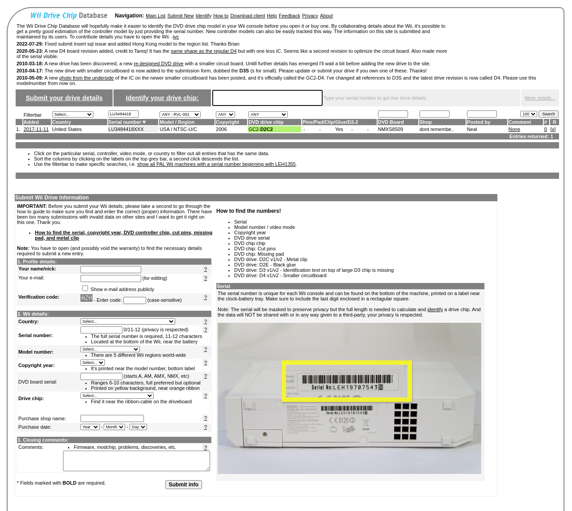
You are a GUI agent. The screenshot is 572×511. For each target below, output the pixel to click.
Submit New (180, 15)
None (514, 129)
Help (272, 15)
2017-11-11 (36, 129)
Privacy (310, 15)
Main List (155, 15)
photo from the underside (86, 77)
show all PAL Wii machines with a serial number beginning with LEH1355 (216, 164)
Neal (472, 129)
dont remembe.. (437, 129)
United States (67, 129)
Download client (247, 15)
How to (220, 15)
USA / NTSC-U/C (178, 129)
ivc (176, 36)
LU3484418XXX (126, 129)
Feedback (289, 15)
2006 (221, 129)
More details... (540, 98)
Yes (339, 129)
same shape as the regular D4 (203, 51)
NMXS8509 (390, 129)
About (326, 15)
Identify (203, 15)
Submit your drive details (64, 97)
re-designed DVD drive (158, 63)
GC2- (260, 129)
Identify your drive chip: (162, 97)
